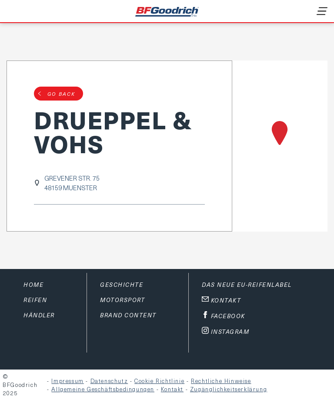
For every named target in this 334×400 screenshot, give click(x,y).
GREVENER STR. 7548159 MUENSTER (72, 182)
